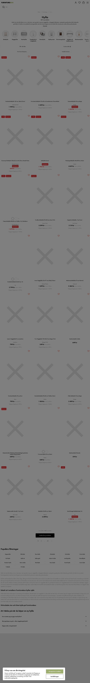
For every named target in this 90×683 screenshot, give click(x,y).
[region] (34, 674)
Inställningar (55, 676)
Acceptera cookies (55, 671)
